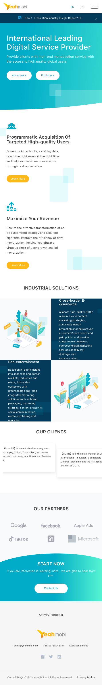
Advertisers (19, 75)
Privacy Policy (86, 677)
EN (72, 7)
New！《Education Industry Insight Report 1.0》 (51, 18)
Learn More (18, 178)
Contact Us (51, 588)
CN (82, 7)
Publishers (47, 75)
